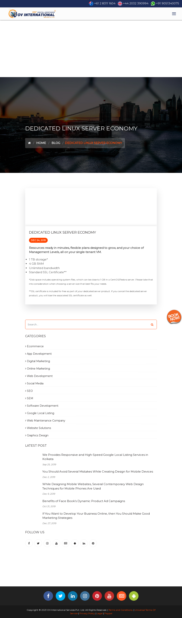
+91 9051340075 (167, 3)
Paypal (108, 613)
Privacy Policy (87, 613)
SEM (29, 398)
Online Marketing (37, 368)
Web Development (39, 376)
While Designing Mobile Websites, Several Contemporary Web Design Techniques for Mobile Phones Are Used (93, 486)
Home (41, 143)
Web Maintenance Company (45, 420)
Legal (100, 613)
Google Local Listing (39, 413)
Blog (56, 143)
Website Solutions (38, 428)
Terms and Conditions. (120, 609)
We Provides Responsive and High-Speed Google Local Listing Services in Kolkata (95, 457)
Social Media (34, 383)
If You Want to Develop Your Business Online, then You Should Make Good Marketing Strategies (96, 516)
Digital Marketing (37, 361)
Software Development (41, 405)
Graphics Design (36, 435)
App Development (38, 353)
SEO (29, 391)
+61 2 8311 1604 (104, 3)
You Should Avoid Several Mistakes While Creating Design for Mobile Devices (97, 471)
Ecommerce (34, 346)
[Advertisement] (91, 48)
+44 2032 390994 (135, 3)
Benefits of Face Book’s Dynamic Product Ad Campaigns (83, 501)
